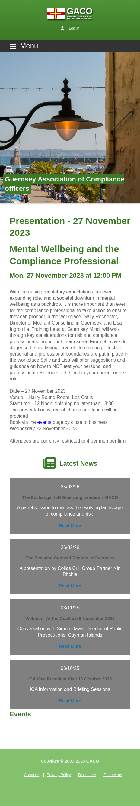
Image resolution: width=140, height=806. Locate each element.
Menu (24, 46)
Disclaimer (87, 775)
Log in (74, 28)
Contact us (112, 775)
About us (32, 775)
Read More (70, 525)
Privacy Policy (59, 775)
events (44, 422)
